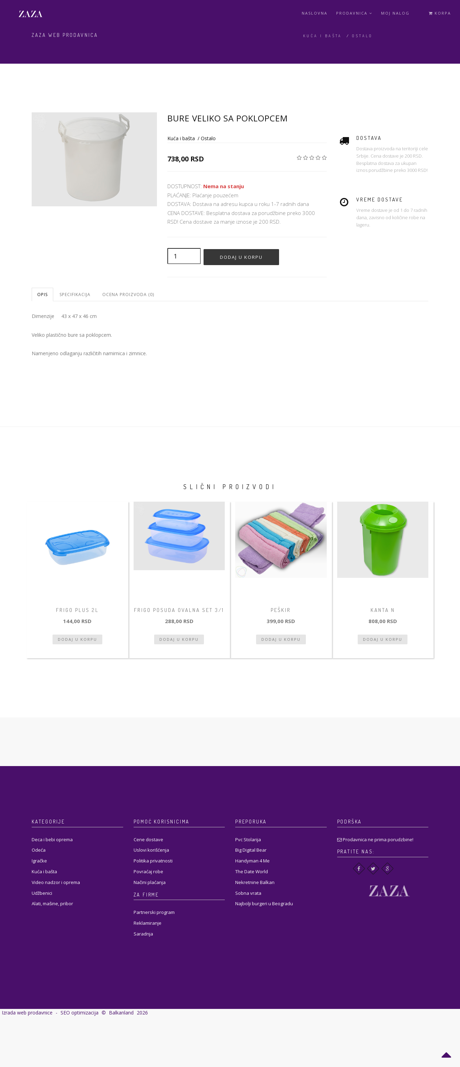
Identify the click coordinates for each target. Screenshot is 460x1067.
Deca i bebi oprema (52, 839)
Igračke (39, 861)
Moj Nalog (395, 13)
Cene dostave (148, 839)
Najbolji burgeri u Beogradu (264, 903)
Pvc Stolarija (248, 839)
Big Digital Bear (251, 850)
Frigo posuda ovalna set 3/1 (179, 610)
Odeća (39, 850)
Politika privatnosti (153, 861)
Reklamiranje (147, 923)
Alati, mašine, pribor (52, 903)
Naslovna (314, 13)
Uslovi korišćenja (151, 850)
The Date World (251, 871)
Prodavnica (354, 13)
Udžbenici (42, 893)
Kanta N (383, 610)
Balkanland (121, 1012)
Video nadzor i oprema (56, 882)
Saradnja (143, 934)
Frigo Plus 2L (77, 610)
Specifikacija (75, 294)
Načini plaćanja (150, 882)
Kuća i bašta (322, 35)
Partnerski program (154, 912)
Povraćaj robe (148, 871)
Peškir (281, 610)
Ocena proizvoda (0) (128, 294)
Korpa (440, 13)
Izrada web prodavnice (27, 1012)
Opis (42, 294)
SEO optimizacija (79, 1012)
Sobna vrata (248, 893)
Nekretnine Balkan (255, 882)
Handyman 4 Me (252, 861)
